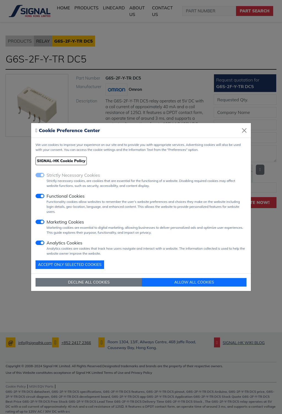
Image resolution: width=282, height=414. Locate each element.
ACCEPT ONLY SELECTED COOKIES (70, 264)
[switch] (40, 196)
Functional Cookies (66, 196)
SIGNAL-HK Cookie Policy (61, 160)
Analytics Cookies (64, 243)
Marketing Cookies (65, 222)
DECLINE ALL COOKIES (89, 282)
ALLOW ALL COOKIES (194, 282)
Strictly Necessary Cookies (73, 175)
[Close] (244, 130)
